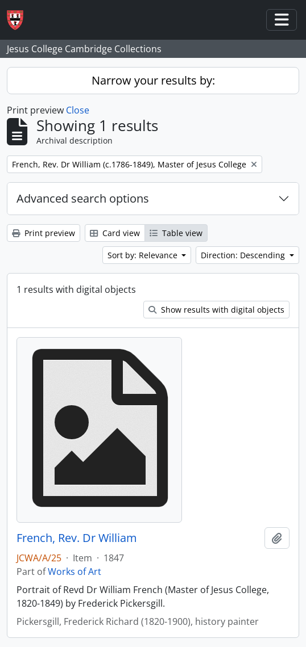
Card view (115, 233)
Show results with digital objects (216, 309)
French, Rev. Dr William (76, 538)
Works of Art (74, 571)
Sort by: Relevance (143, 255)
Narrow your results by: (153, 80)
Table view (176, 233)
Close (77, 110)
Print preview (43, 233)
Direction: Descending (244, 255)
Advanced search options (82, 198)
